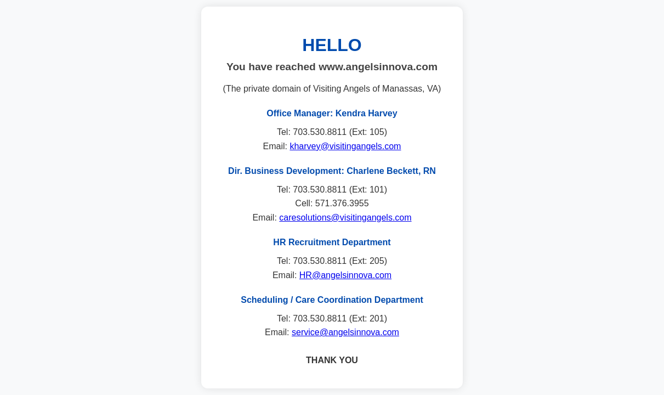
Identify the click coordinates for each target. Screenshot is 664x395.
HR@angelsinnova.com (345, 275)
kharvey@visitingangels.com (345, 146)
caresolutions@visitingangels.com (345, 217)
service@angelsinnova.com (345, 332)
